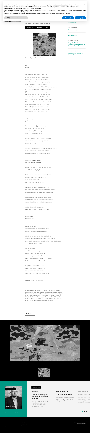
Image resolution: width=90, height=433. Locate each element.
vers (47, 27)
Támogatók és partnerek (9, 427)
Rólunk (5, 422)
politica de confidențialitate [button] (60, 5)
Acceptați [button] (80, 18)
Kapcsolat (23, 422)
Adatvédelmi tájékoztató (25, 424)
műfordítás (30, 27)
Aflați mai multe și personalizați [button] (16, 18)
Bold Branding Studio (81, 423)
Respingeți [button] (68, 18)
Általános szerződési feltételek (26, 426)
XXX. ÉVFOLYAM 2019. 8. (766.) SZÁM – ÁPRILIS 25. (37, 24)
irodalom (39, 27)
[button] (84, 402)
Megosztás (30, 313)
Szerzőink (6, 424)
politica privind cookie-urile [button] (34, 8)
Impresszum (6, 426)
